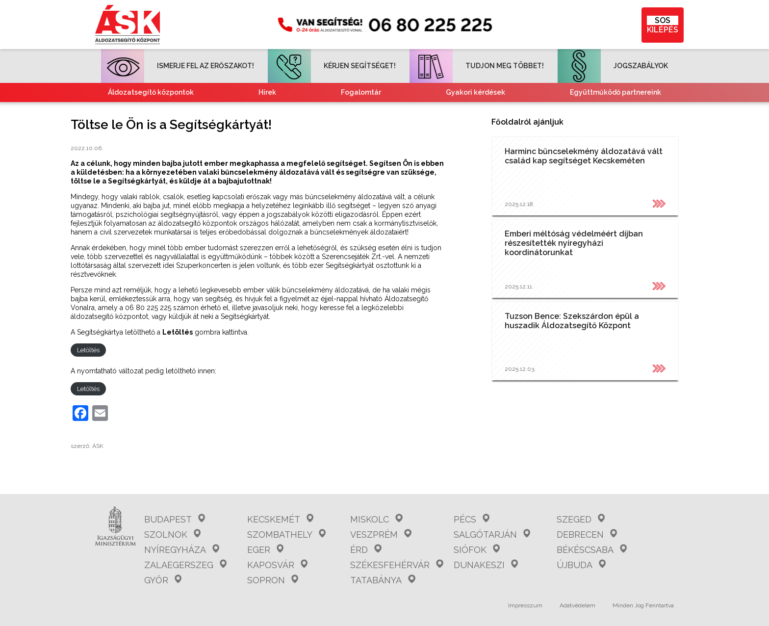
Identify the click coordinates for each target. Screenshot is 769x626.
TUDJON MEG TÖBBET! (477, 66)
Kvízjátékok (469, 111)
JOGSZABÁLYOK (613, 66)
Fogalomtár (361, 92)
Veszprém (380, 534)
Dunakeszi (486, 565)
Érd (365, 550)
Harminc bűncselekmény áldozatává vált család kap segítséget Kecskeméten (584, 156)
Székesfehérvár (396, 565)
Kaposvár (277, 565)
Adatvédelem (577, 605)
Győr (162, 580)
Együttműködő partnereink (615, 92)
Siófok (477, 550)
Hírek (267, 92)
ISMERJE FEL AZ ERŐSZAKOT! (177, 66)
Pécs (471, 519)
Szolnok (172, 534)
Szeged (581, 519)
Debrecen (587, 534)
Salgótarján (492, 534)
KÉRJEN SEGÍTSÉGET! (332, 66)
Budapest (174, 519)
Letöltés (88, 350)
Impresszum (525, 605)
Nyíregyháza (181, 550)
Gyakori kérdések (475, 92)
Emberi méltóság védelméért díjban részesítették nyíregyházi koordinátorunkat (574, 243)
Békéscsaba (592, 550)
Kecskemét (280, 519)
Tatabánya (382, 580)
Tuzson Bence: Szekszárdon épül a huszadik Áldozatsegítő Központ (572, 321)
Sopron (272, 580)
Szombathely (286, 534)
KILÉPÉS (662, 25)
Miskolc (376, 519)
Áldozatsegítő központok (151, 92)
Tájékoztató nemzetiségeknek (332, 111)
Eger (265, 550)
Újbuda (581, 565)
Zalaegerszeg (185, 565)
